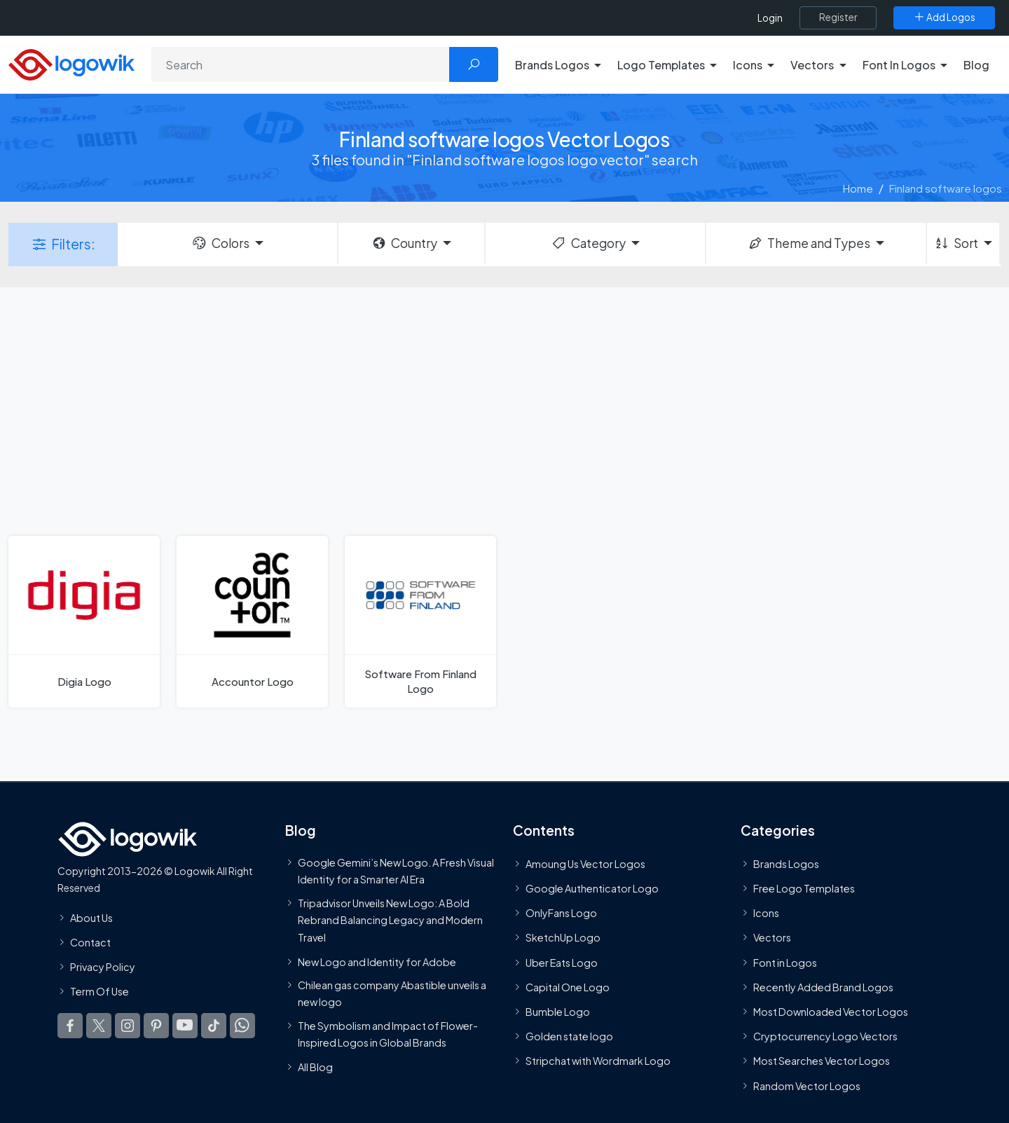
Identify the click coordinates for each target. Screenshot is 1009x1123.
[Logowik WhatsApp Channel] (242, 1025)
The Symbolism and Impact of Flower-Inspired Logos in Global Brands (388, 1034)
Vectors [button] (812, 64)
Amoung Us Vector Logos (585, 863)
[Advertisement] (504, 410)
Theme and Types (809, 243)
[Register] (838, 17)
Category (588, 243)
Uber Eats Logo (562, 962)
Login (770, 18)
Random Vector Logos (806, 1086)
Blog (976, 64)
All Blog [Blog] (315, 1067)
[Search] (300, 64)
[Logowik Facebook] (70, 1025)
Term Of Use (99, 991)
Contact (90, 942)
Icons (766, 913)
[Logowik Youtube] (185, 1025)
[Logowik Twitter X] (98, 1025)
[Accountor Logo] (252, 622)
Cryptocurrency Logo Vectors (825, 1036)
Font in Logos (785, 962)
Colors (220, 243)
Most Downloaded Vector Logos (830, 1011)
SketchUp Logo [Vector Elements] (563, 937)
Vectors (772, 937)
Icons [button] (747, 64)
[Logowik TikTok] (213, 1025)
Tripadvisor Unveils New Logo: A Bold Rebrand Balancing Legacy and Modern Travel (390, 920)
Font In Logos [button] (899, 64)
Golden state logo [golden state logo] (569, 1036)
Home (858, 188)
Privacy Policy (102, 966)
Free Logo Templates (804, 888)
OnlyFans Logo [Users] (561, 913)
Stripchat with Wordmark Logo (598, 1060)
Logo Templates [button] (661, 64)
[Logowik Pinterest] (156, 1025)
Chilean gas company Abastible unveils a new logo (392, 993)
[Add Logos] (944, 17)
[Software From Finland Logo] (420, 622)
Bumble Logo (558, 1011)
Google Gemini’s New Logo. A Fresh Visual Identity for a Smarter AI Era (396, 871)
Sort (956, 243)
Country (404, 243)
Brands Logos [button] (552, 64)
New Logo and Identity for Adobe (377, 962)
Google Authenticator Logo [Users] (592, 888)
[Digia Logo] (84, 622)
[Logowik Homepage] (71, 62)
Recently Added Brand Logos (823, 987)
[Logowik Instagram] (127, 1025)
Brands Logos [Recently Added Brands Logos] (786, 863)
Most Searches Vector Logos (821, 1060)
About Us (91, 917)
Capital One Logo (568, 987)
